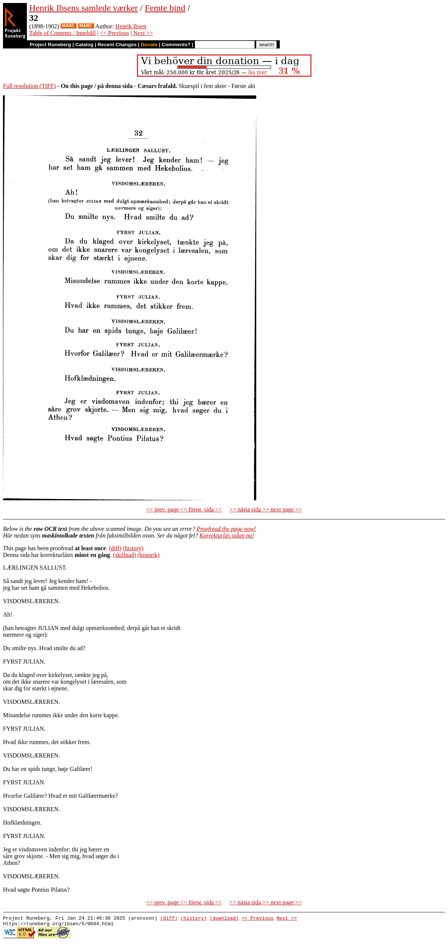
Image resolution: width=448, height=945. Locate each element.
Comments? (176, 44)
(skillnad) (124, 555)
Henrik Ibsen (130, 26)
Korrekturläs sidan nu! (227, 535)
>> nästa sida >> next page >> (265, 509)
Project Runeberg (50, 44)
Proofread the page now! (226, 529)
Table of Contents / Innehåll (62, 33)
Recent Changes (117, 44)
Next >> (143, 33)
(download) (224, 919)
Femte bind (165, 8)
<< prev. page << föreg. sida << (184, 509)
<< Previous (114, 33)
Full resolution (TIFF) (29, 86)
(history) (133, 548)
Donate (149, 44)
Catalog (84, 44)
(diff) (115, 548)
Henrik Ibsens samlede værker (83, 8)
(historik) (148, 555)
